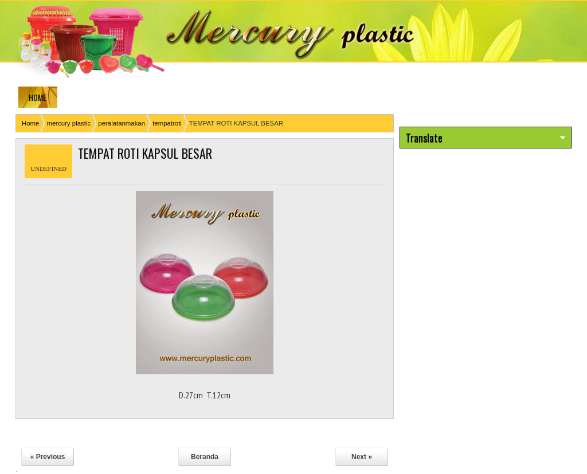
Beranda (204, 457)
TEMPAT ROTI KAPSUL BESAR (145, 153)
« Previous (47, 457)
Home (30, 123)
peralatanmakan (121, 123)
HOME (37, 97)
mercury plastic (69, 123)
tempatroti (167, 123)
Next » (361, 457)
